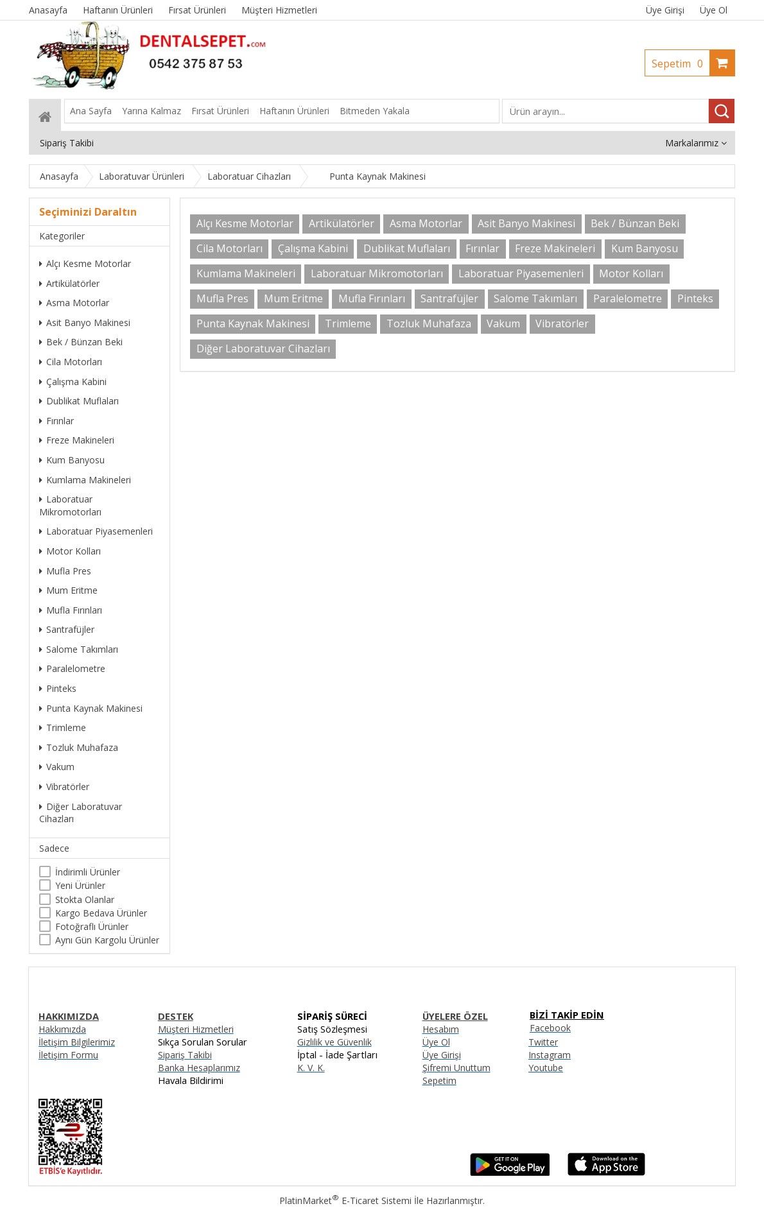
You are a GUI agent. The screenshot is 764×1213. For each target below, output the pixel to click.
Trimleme (62, 727)
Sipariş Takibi (185, 1055)
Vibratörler (64, 786)
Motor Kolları (70, 551)
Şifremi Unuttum (456, 1068)
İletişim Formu (68, 1055)
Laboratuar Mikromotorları (70, 505)
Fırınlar (56, 421)
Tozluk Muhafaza (78, 747)
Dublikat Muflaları (79, 401)
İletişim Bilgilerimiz (77, 1042)
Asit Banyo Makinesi (84, 322)
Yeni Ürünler (80, 885)
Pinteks (57, 688)
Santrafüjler (66, 629)
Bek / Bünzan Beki (81, 342)
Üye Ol (713, 10)
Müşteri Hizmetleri (196, 1029)
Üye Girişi (665, 10)
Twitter (543, 1042)
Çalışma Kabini (73, 381)
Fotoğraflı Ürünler (91, 926)
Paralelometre (72, 668)
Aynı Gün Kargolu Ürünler (107, 940)
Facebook (550, 1028)
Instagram (549, 1055)
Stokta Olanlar (84, 899)
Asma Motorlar (74, 303)
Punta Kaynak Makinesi (91, 708)
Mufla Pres (65, 571)
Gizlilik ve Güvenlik (334, 1042)
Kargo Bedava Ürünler (101, 913)
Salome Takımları (78, 649)
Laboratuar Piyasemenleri (96, 531)
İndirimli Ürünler (87, 872)
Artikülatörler (69, 283)
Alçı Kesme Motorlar (85, 263)
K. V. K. (311, 1068)
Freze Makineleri (76, 440)
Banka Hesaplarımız (199, 1068)
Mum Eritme (68, 590)
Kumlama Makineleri (85, 480)
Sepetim (680, 63)
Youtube (545, 1068)
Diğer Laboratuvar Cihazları (80, 812)
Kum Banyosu (72, 460)
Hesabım (440, 1029)
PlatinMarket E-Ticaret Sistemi (345, 1200)
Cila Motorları (70, 362)
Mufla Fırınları (70, 610)
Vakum (56, 767)
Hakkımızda (62, 1029)
